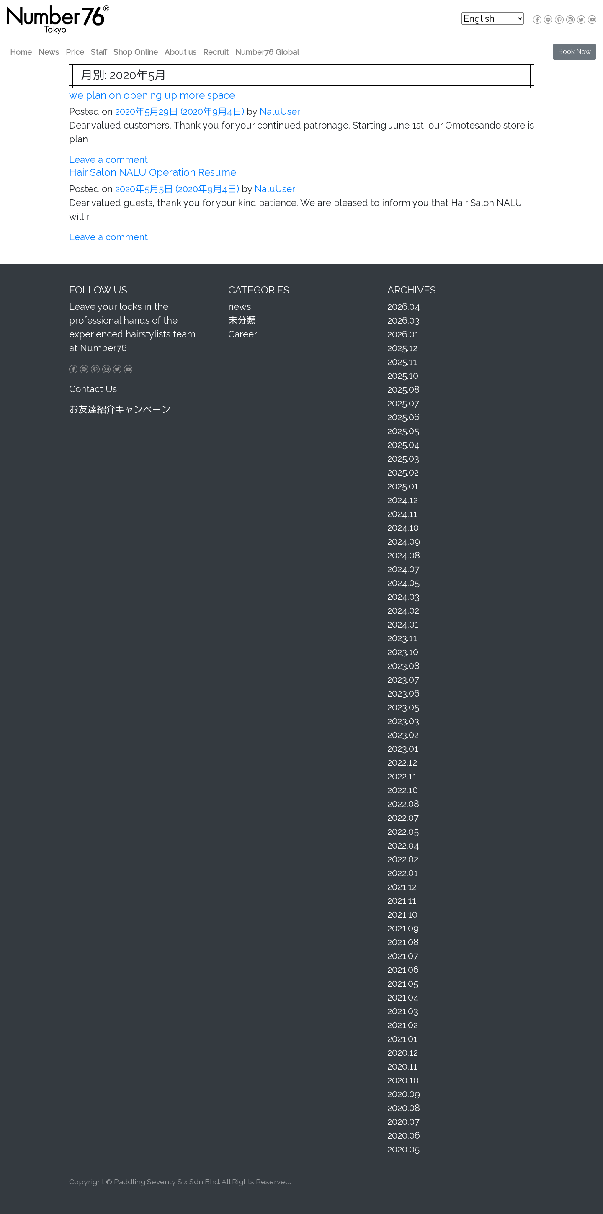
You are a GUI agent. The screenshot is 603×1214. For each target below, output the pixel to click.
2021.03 (402, 1011)
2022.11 (402, 776)
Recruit (216, 52)
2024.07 (403, 568)
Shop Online (135, 52)
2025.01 (402, 486)
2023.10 (402, 651)
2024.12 (402, 499)
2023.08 (403, 665)
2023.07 (403, 679)
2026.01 (403, 334)
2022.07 (403, 817)
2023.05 (403, 707)
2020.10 (403, 1080)
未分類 (242, 320)
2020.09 (403, 1093)
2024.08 (403, 555)
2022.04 (403, 845)
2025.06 (403, 417)
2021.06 (403, 969)
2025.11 (402, 361)
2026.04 (403, 306)
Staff (99, 52)
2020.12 (402, 1052)
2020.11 (402, 1066)
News (49, 52)
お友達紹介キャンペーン (119, 409)
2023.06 (403, 693)
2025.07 (403, 403)
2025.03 (403, 458)
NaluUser (278, 111)
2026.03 (403, 320)
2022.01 (402, 872)
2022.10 (402, 789)
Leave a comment (108, 159)
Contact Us (93, 388)
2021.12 (402, 886)
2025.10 (402, 375)
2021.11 (401, 900)
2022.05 (403, 831)
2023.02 (403, 734)
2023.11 (402, 638)
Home (21, 52)
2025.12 (402, 347)
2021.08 (403, 941)
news (239, 306)
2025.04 (403, 444)
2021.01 (402, 1038)
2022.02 (402, 859)
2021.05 (402, 983)
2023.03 (403, 720)
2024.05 (403, 582)
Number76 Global (267, 52)
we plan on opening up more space (152, 95)
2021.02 (402, 1024)
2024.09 (403, 541)
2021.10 (402, 914)
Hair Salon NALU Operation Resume (152, 172)
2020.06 (403, 1135)
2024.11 (402, 513)
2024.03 (403, 596)
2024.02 (403, 610)
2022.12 (402, 762)
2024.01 (403, 624)
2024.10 (403, 527)
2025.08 (403, 389)
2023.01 (402, 748)
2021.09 (403, 928)
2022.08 (403, 803)
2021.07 (402, 955)
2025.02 (403, 472)
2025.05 (403, 430)
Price (75, 52)
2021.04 (403, 997)
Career (242, 334)
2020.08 (403, 1107)
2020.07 (403, 1121)
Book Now (574, 52)
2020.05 (403, 1149)
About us (180, 52)
